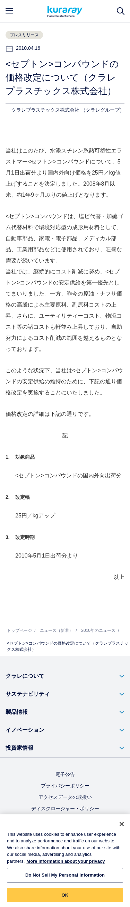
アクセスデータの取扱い (65, 797)
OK (65, 898)
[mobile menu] (9, 11)
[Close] (121, 827)
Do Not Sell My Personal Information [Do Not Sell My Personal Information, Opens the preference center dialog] (65, 878)
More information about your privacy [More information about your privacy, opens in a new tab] (65, 864)
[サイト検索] (120, 11)
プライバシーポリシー (65, 785)
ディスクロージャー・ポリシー (65, 808)
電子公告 (65, 774)
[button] (65, 676)
